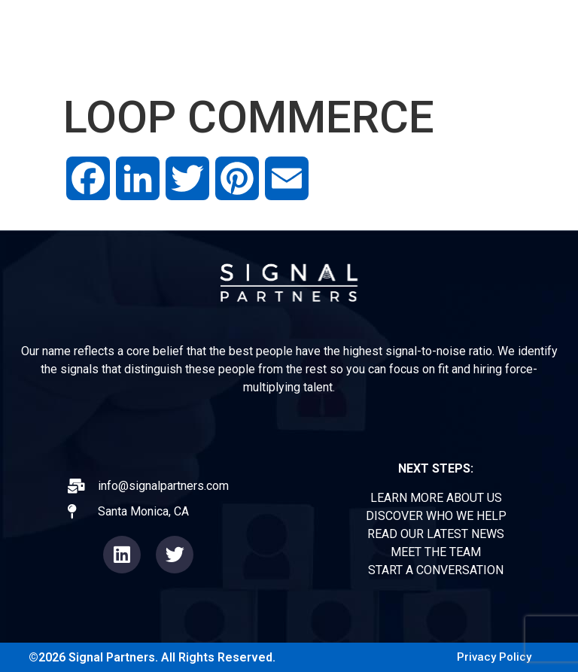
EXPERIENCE (300, 24)
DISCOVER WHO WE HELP (436, 516)
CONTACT (524, 59)
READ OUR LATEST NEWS (435, 534)
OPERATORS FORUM (429, 24)
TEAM (537, 24)
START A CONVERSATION (435, 570)
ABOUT (210, 24)
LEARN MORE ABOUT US (436, 498)
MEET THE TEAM (436, 552)
